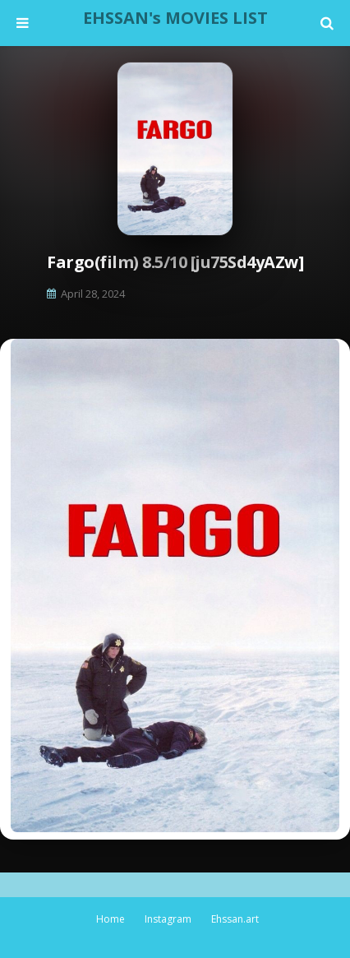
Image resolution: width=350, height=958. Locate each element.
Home (110, 919)
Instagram (168, 919)
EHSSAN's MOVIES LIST (175, 18)
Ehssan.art (235, 919)
